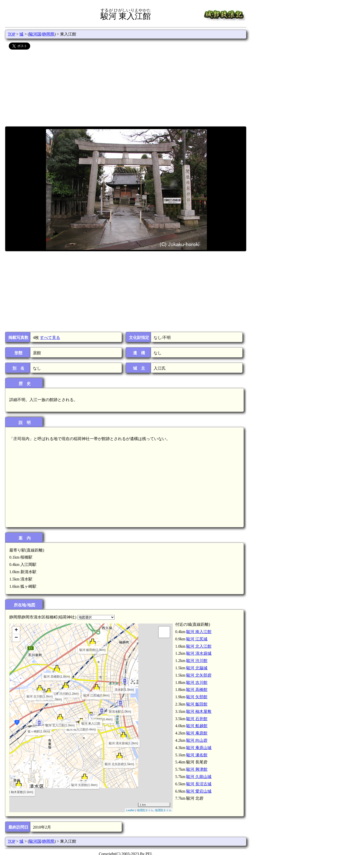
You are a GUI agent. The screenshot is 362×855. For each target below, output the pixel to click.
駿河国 (35, 34)
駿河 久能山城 (198, 776)
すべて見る (50, 337)
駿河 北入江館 (198, 646)
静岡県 (48, 34)
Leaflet (130, 810)
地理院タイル (145, 810)
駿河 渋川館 (196, 660)
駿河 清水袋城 (198, 653)
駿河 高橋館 (196, 689)
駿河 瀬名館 (196, 755)
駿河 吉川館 (196, 682)
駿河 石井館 (196, 719)
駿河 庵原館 (196, 733)
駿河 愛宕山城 (198, 791)
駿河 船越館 (196, 726)
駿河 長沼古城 (198, 784)
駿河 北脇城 (196, 668)
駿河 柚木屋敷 (198, 711)
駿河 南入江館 (198, 632)
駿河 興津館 (196, 769)
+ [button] (16, 630)
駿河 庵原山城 (198, 748)
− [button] (16, 638)
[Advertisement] (125, 88)
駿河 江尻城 (196, 639)
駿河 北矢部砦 (198, 675)
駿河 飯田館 (196, 704)
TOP (11, 34)
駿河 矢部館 (196, 697)
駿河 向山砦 (196, 740)
